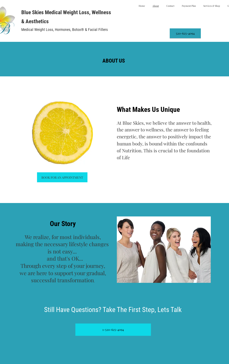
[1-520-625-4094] (113, 330)
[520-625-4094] (185, 33)
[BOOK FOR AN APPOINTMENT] (62, 177)
